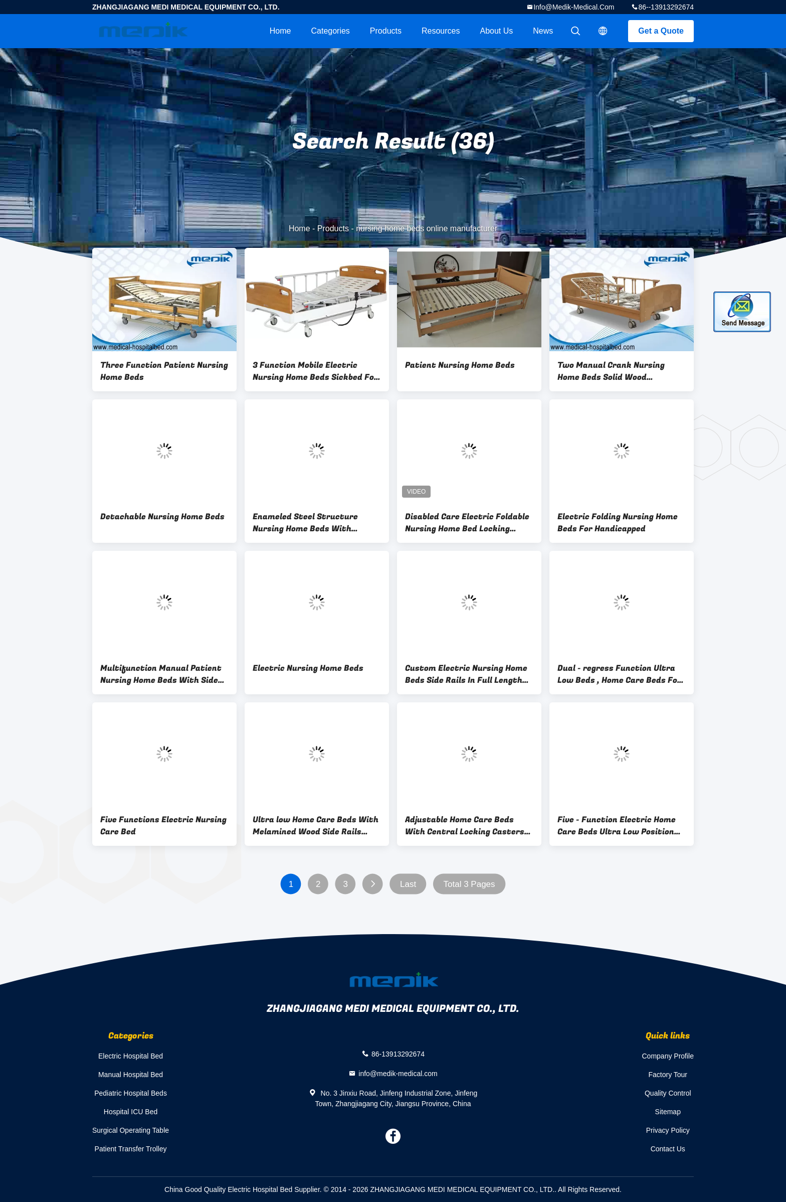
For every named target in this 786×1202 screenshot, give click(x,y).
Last (408, 884)
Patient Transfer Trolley (131, 1149)
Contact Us (668, 1149)
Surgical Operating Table (130, 1130)
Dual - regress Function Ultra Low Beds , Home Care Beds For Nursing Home (619, 674)
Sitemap (668, 1112)
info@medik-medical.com (573, 7)
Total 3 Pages (469, 884)
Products (386, 31)
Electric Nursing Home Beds (308, 668)
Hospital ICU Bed (130, 1112)
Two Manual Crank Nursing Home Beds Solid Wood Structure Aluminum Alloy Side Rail (619, 371)
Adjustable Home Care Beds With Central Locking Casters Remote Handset (464, 826)
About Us (496, 31)
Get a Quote (661, 31)
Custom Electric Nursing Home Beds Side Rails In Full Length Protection (466, 674)
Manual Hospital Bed (130, 1075)
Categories (330, 31)
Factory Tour (667, 1075)
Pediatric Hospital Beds (130, 1093)
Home (280, 31)
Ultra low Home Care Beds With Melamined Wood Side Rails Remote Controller (315, 826)
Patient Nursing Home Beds (460, 365)
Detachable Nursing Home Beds (162, 517)
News (543, 31)
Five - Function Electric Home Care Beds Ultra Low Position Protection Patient (616, 826)
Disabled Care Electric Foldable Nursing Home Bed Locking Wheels (467, 523)
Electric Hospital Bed (130, 1056)
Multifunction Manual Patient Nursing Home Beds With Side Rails (161, 674)
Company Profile (668, 1056)
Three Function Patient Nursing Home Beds (164, 371)
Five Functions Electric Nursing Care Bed (163, 826)
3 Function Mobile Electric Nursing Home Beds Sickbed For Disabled (315, 371)
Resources (441, 31)
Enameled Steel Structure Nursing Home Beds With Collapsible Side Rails (305, 523)
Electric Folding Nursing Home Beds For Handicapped (617, 523)
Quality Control (668, 1093)
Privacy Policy (668, 1130)
